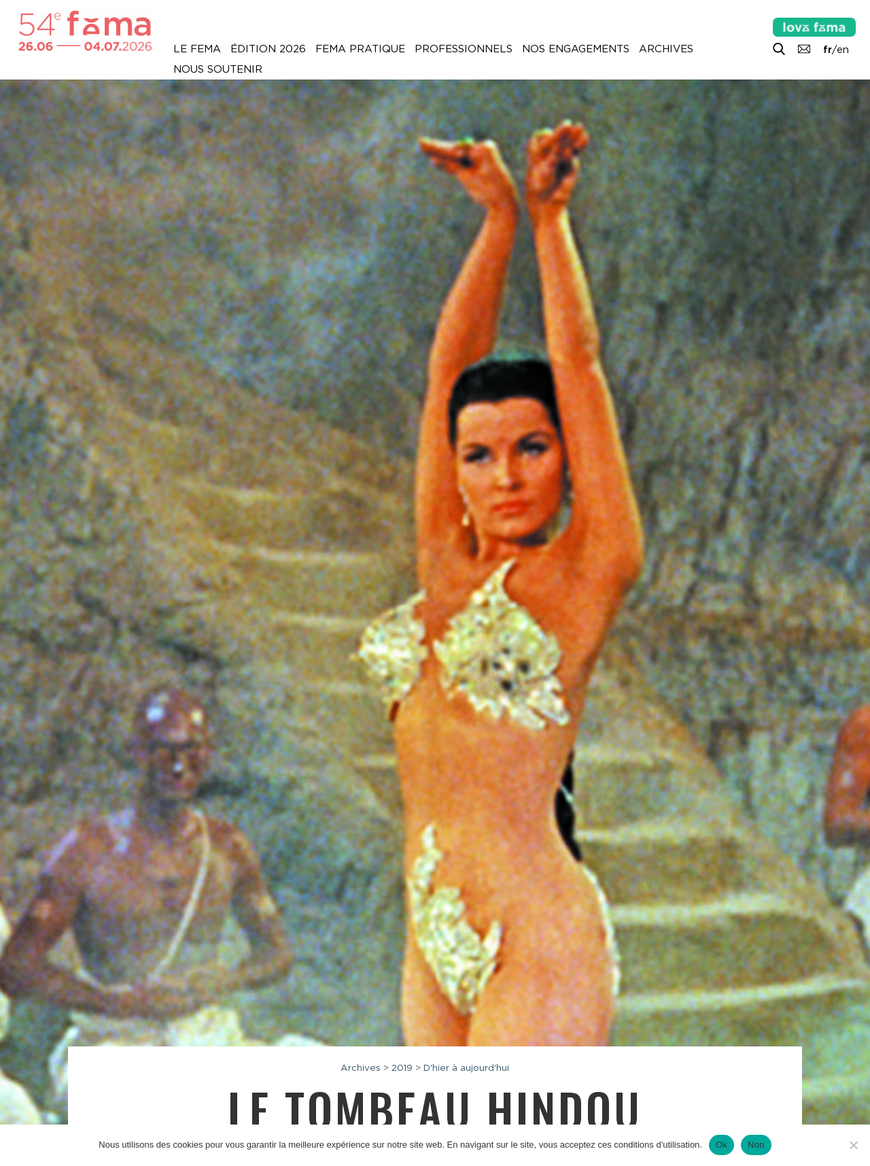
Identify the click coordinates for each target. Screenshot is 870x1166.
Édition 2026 (268, 49)
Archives (666, 49)
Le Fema (197, 49)
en (843, 49)
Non (756, 1145)
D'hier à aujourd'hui (466, 1067)
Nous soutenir (217, 69)
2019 (402, 1067)
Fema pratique (360, 49)
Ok (721, 1145)
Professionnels (463, 49)
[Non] (853, 1145)
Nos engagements (575, 49)
